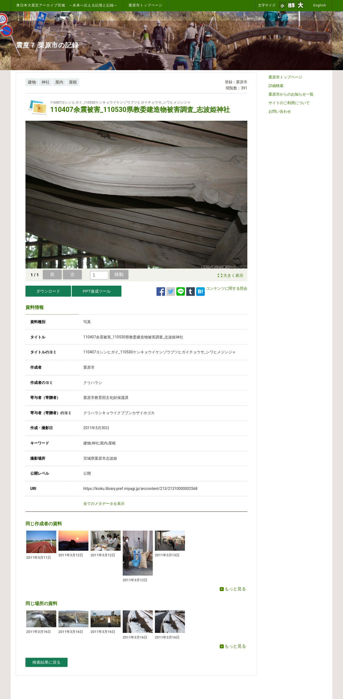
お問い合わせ (280, 111)
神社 (46, 82)
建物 (32, 82)
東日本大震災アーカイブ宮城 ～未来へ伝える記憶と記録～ (67, 5)
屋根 (73, 82)
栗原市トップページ (145, 5)
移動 (119, 274)
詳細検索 (276, 86)
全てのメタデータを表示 (104, 503)
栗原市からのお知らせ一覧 (291, 94)
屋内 (59, 82)
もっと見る (233, 588)
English (319, 5)
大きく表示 (233, 275)
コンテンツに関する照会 (226, 288)
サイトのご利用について (289, 103)
